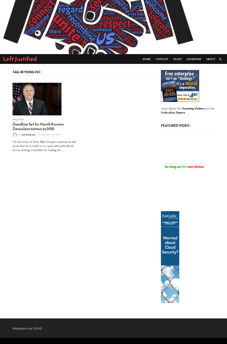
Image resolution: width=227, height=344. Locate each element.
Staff (177, 59)
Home (147, 59)
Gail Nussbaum (28, 134)
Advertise (193, 59)
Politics (18, 119)
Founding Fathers (193, 108)
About (210, 59)
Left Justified (20, 59)
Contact (162, 59)
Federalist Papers (173, 112)
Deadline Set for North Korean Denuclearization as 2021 (38, 126)
